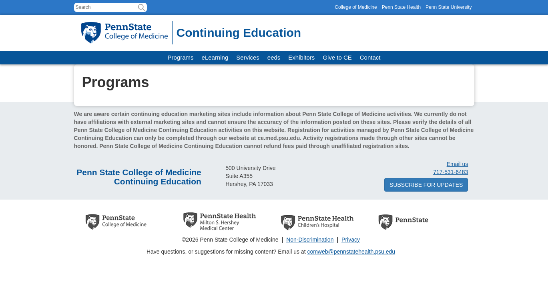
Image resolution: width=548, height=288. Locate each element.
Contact (370, 57)
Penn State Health (401, 7)
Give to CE (337, 57)
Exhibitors (301, 57)
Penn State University (449, 7)
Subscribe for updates (426, 185)
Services (247, 57)
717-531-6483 (450, 172)
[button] (141, 7)
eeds (274, 57)
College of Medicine (356, 7)
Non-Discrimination (309, 239)
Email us (457, 164)
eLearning (215, 57)
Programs (181, 57)
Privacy (350, 239)
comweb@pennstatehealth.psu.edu (351, 251)
